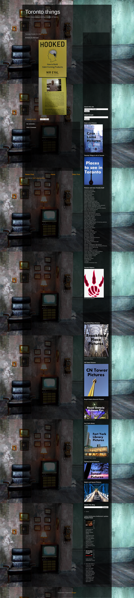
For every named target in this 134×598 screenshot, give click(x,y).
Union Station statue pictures (92, 253)
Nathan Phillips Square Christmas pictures (95, 222)
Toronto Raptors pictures (90, 250)
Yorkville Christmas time (90, 262)
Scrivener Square (89, 234)
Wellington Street (88, 258)
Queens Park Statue (89, 227)
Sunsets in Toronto (89, 239)
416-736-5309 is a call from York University (90, 565)
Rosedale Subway (89, 230)
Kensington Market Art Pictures (92, 215)
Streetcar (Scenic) (89, 236)
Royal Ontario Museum (90, 232)
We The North (88, 257)
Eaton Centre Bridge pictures (92, 204)
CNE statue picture (89, 199)
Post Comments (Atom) (39, 178)
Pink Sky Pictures (89, 226)
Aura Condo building (89, 191)
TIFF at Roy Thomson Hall (91, 241)
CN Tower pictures (89, 197)
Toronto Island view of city (91, 247)
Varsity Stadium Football (90, 254)
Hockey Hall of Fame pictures (92, 213)
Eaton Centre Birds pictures (91, 202)
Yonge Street (87, 260)
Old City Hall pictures (89, 223)
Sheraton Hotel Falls (89, 233)
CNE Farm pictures (89, 198)
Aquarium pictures (89, 190)
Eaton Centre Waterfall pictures (92, 206)
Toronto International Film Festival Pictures (95, 246)
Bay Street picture (89, 194)
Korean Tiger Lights (89, 218)
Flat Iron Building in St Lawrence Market (95, 208)
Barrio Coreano (88, 192)
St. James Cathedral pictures (92, 237)
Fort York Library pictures (91, 209)
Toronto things (42, 12)
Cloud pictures (88, 195)
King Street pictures (89, 216)
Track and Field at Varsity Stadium (93, 251)
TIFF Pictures (87, 243)
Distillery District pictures (90, 201)
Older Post (76, 174)
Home (53, 174)
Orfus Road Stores (89, 225)
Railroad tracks (88, 229)
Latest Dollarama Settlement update (96, 516)
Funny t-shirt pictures (89, 212)
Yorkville (86, 261)
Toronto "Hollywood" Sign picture (93, 244)
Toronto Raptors (88, 248)
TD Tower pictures (89, 240)
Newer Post (29, 174)
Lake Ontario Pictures (90, 219)
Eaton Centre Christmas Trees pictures (94, 205)
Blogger (74, 592)
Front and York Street (90, 211)
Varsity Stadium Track (90, 255)
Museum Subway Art (89, 220)
